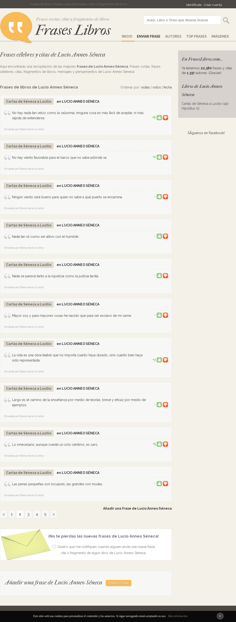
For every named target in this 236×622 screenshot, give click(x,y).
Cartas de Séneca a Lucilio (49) (205, 104)
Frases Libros (72, 30)
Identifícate (194, 5)
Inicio (127, 36)
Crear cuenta (213, 5)
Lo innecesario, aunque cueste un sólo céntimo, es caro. (55, 444)
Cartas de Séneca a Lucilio (28, 101)
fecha (168, 87)
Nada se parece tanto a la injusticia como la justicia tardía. (55, 276)
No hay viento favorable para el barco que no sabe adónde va (59, 157)
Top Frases (196, 36)
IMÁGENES (220, 36)
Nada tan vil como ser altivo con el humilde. (45, 236)
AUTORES (173, 36)
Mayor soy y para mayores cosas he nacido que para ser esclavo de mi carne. (72, 316)
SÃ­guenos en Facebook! (206, 133)
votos (156, 87)
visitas (145, 87)
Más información (177, 616)
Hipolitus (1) (190, 108)
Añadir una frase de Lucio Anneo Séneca (137, 508)
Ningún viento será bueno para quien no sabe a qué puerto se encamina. (67, 197)
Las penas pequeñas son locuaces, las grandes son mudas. (57, 484)
